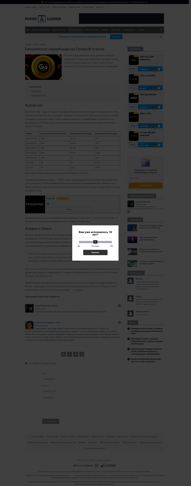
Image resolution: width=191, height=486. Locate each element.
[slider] (95, 242)
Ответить (95, 252)
